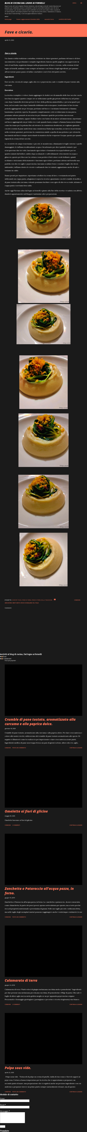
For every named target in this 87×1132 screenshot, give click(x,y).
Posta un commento (19, 748)
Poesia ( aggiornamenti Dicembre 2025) (28, 19)
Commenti (6, 659)
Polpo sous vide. (18, 1067)
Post (4, 656)
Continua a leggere (75, 748)
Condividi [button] (77, 600)
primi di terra (26, 600)
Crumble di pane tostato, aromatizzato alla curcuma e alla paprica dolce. (40, 721)
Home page (8, 19)
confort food (16, 600)
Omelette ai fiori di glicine (26, 811)
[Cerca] (74, 3)
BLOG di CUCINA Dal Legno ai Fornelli (25, 3)
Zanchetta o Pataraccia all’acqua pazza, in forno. (39, 890)
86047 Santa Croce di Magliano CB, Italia (25, 603)
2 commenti (16, 825)
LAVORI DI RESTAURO (65, 19)
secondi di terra (49, 19)
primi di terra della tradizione (42, 600)
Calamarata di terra (21, 980)
